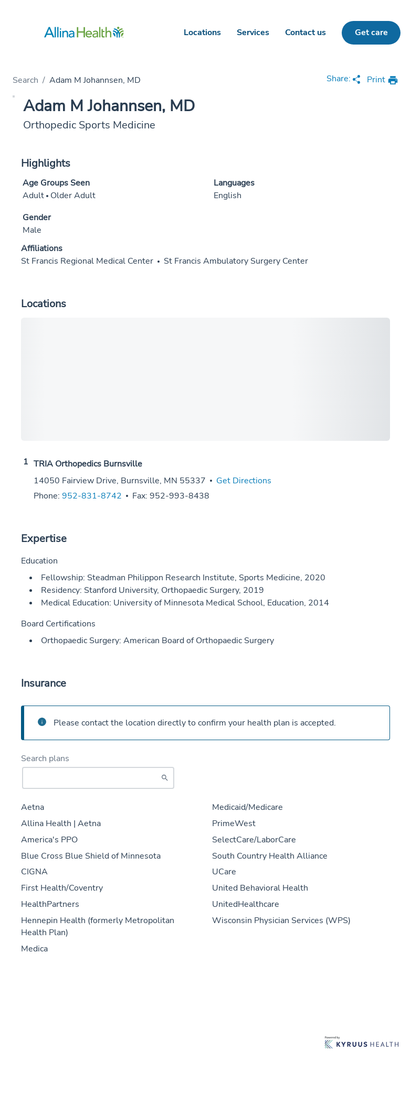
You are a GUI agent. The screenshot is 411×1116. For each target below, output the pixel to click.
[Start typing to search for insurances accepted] (98, 778)
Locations (202, 32)
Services (253, 32)
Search (25, 80)
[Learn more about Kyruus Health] (361, 1043)
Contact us (305, 32)
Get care (371, 32)
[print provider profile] (382, 80)
